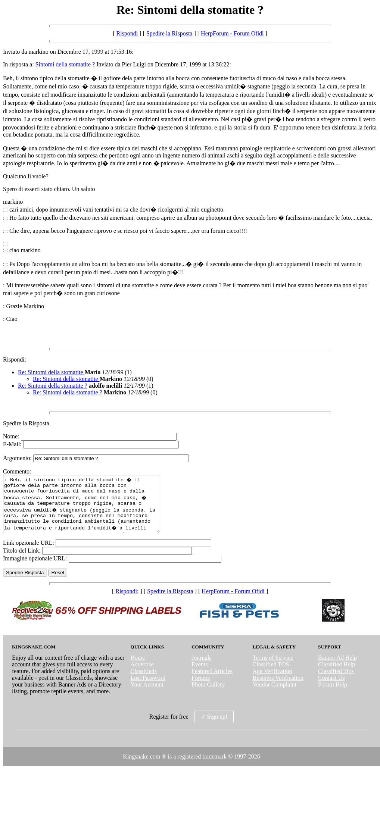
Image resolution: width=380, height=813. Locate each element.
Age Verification (272, 682)
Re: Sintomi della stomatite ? (52, 385)
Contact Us (331, 689)
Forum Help (332, 695)
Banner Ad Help (337, 669)
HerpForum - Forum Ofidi (232, 33)
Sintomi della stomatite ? (65, 64)
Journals (201, 669)
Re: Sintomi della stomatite (51, 372)
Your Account (146, 695)
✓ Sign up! (214, 728)
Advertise (141, 675)
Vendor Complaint (275, 695)
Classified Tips (336, 682)
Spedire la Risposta (169, 33)
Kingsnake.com (141, 767)
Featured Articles (212, 682)
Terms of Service (273, 669)
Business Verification (278, 689)
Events (199, 675)
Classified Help (336, 675)
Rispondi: (14, 359)
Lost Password (147, 689)
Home (137, 669)
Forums (200, 689)
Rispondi (127, 33)
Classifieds (143, 682)
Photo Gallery (208, 695)
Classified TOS (271, 675)
